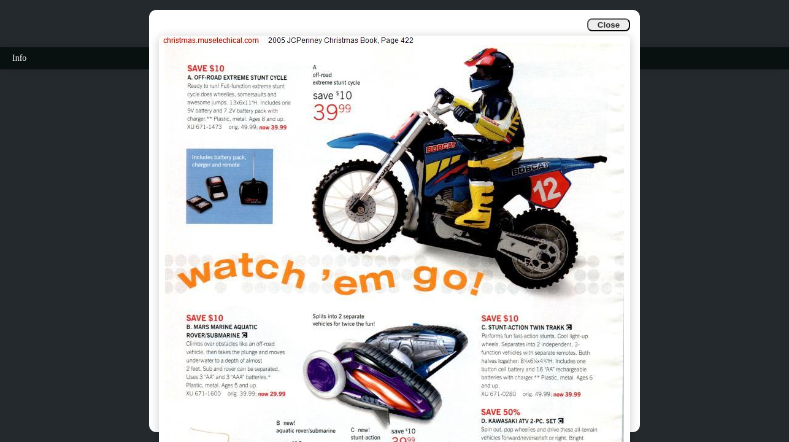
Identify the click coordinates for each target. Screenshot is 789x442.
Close (609, 24)
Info (19, 58)
